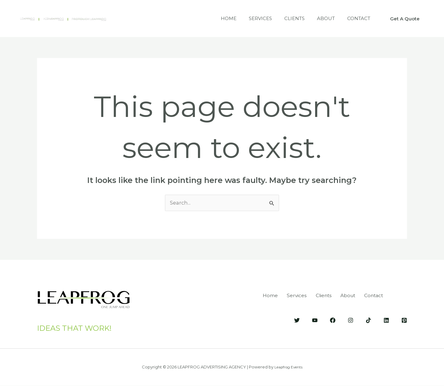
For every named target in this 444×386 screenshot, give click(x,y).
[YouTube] (315, 319)
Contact (357, 18)
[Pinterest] (404, 319)
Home (215, 18)
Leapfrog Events (288, 367)
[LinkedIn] (386, 319)
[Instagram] (350, 319)
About (321, 18)
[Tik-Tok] (368, 319)
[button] (405, 18)
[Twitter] (297, 319)
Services (249, 18)
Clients (287, 18)
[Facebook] (332, 319)
